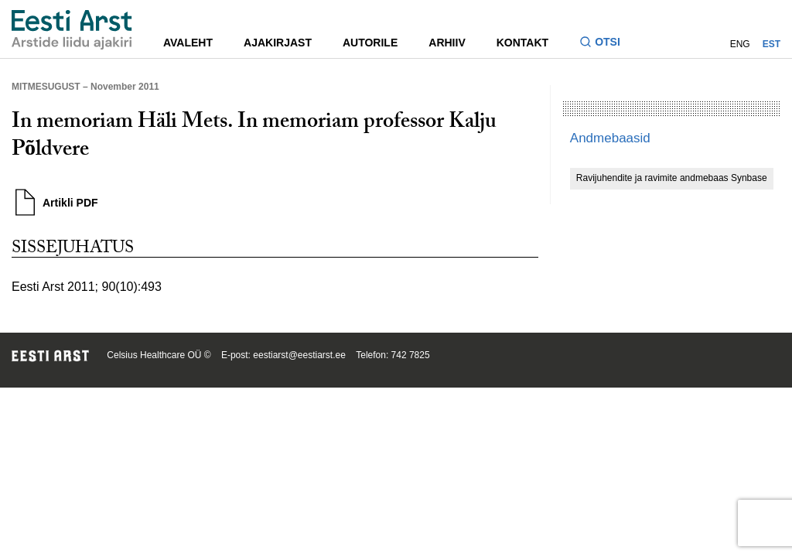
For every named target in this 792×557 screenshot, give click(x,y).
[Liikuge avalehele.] (72, 29)
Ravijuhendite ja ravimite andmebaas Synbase (671, 178)
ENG (740, 44)
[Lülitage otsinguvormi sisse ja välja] (606, 43)
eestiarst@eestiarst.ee (299, 355)
